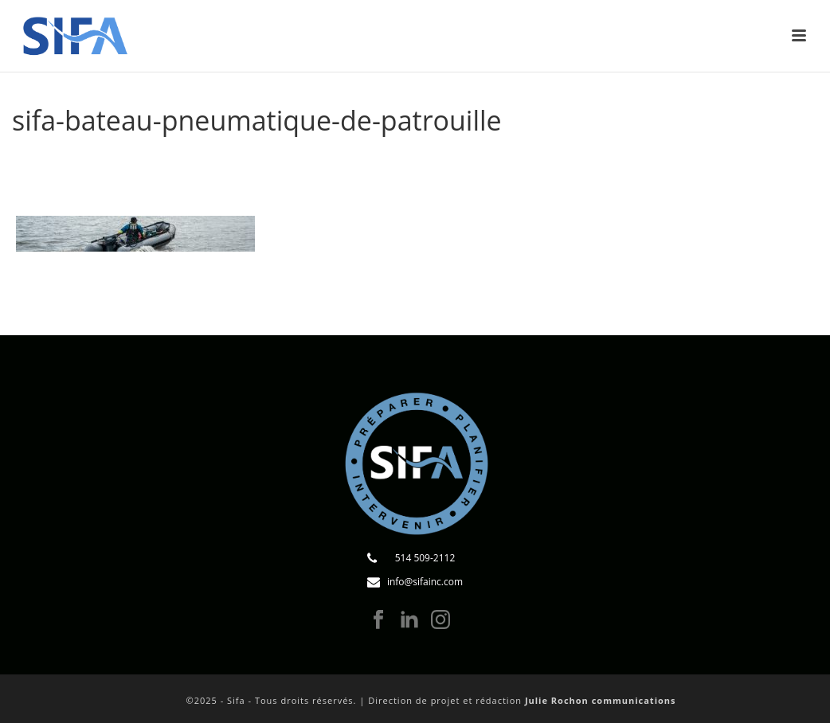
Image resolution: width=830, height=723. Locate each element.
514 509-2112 (425, 558)
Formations (339, 160)
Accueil (277, 160)
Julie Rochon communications (600, 700)
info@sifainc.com (425, 581)
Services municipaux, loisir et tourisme (483, 160)
